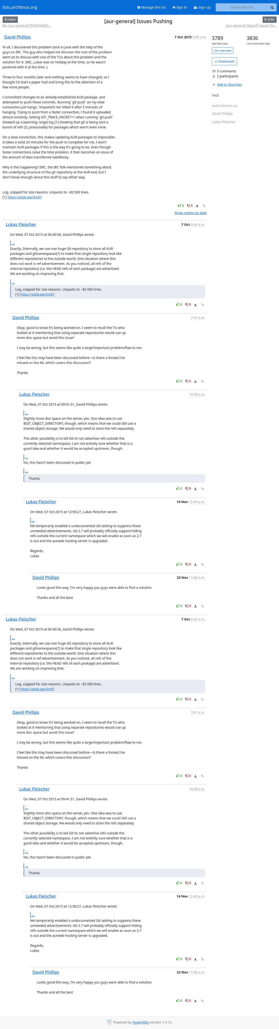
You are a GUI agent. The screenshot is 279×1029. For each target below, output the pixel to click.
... (13, 243)
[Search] (272, 7)
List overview (222, 51)
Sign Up (202, 7)
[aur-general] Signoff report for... (251, 25)
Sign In (180, 7)
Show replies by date (190, 213)
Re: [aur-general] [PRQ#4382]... (27, 25)
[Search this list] (242, 7)
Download (224, 61)
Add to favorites (227, 84)
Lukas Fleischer (21, 224)
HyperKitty (140, 1022)
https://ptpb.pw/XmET (24, 197)
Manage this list (151, 7)
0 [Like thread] (181, 205)
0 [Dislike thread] (190, 205)
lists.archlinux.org (20, 7)
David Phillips (17, 37)
